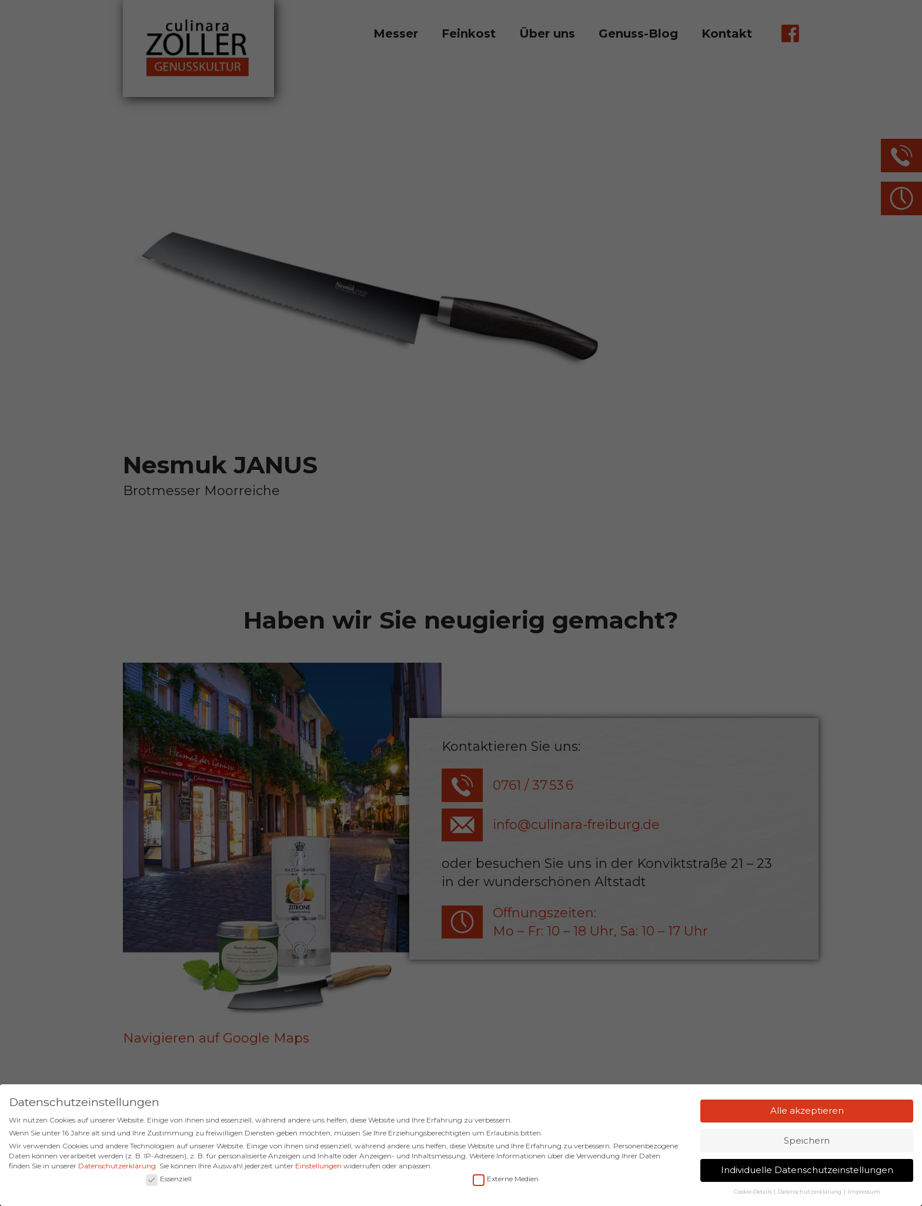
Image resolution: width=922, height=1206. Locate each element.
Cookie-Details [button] (753, 1194)
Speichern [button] (807, 1142)
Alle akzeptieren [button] (807, 1112)
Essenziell (169, 1181)
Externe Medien (506, 1181)
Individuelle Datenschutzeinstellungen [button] (807, 1172)
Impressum (864, 1194)
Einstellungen (318, 1167)
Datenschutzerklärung (117, 1167)
